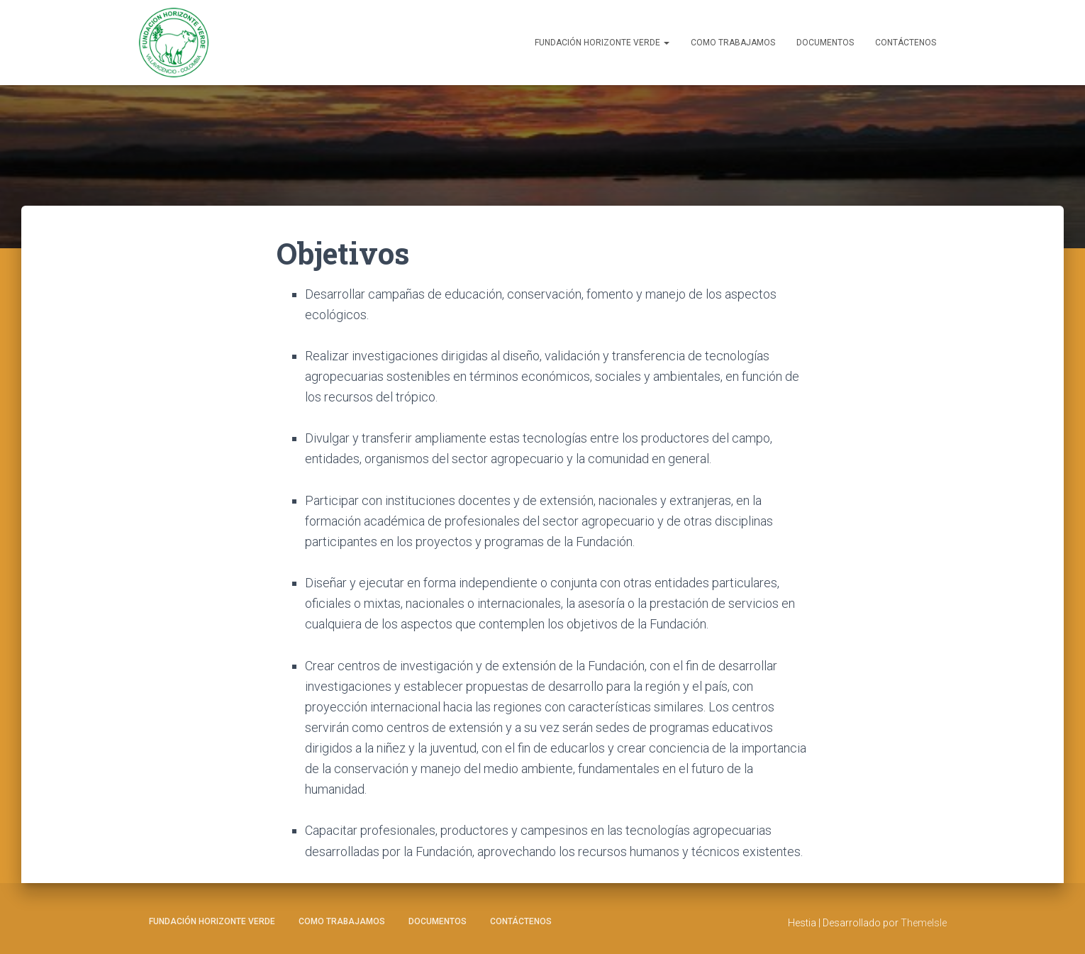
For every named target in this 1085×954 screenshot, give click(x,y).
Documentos (825, 43)
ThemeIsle (924, 922)
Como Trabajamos (733, 43)
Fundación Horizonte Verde (602, 43)
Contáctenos (905, 43)
